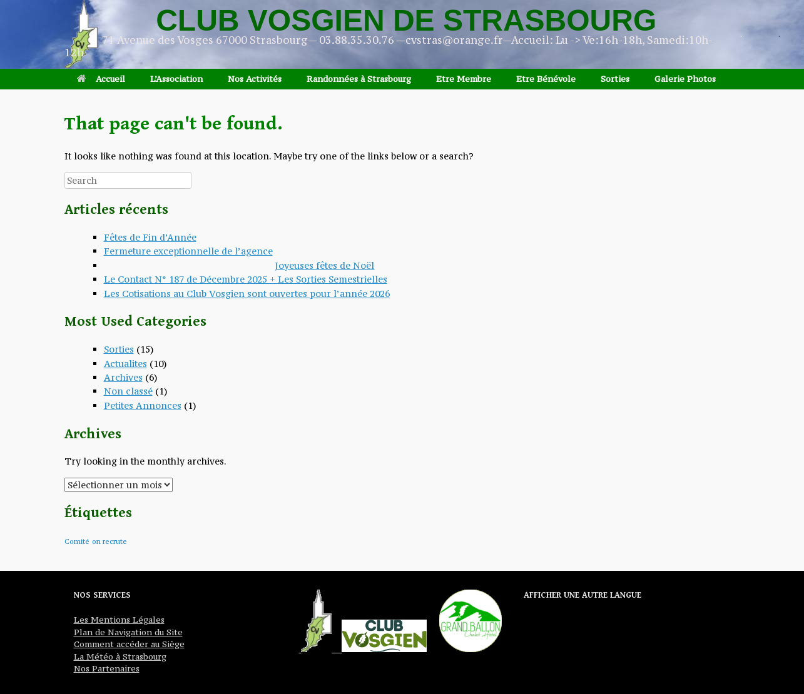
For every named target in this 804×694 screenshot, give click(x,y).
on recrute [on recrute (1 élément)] (109, 541)
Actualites (125, 364)
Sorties (615, 78)
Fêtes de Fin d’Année (150, 237)
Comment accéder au (117, 644)
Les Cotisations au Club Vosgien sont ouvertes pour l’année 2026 (247, 293)
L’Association (176, 78)
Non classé (128, 391)
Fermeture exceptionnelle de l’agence (188, 251)
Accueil (101, 78)
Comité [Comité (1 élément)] (76, 541)
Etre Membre (463, 78)
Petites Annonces (142, 405)
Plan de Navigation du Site (128, 632)
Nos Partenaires (107, 668)
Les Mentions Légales (119, 619)
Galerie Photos (685, 78)
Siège (172, 644)
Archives (123, 377)
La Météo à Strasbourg (120, 656)
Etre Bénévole (546, 78)
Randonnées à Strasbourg (359, 78)
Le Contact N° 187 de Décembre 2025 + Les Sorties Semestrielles (245, 279)
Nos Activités (255, 78)
